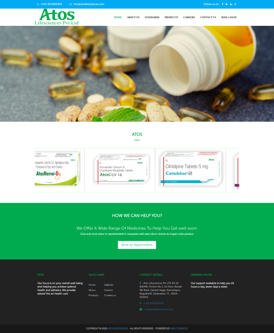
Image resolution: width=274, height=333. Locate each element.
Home (118, 17)
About (92, 290)
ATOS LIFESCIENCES (118, 328)
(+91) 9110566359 (51, 4)
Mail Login (229, 17)
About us (133, 17)
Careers (189, 17)
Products (171, 17)
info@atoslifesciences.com (89, 4)
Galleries (108, 284)
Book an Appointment (137, 245)
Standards (152, 17)
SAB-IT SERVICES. (179, 328)
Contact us (110, 295)
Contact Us (208, 17)
